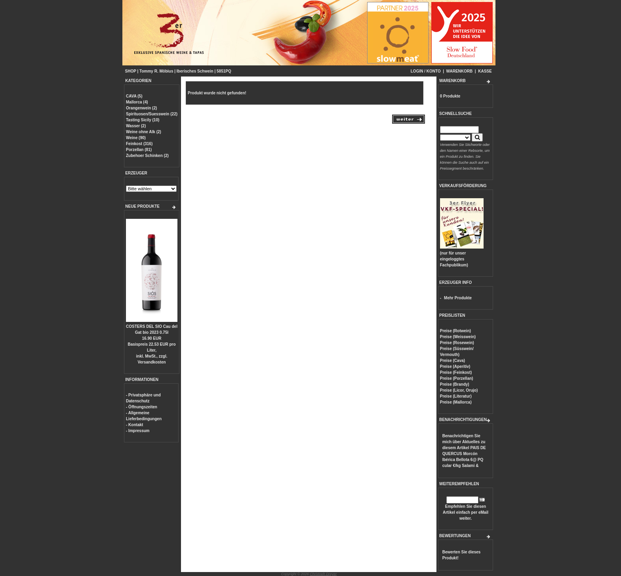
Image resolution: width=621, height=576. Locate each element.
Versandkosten (151, 362)
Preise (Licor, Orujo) (459, 390)
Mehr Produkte (458, 298)
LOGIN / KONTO (426, 71)
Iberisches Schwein (195, 71)
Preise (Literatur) (456, 396)
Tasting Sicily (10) (142, 120)
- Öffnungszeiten (141, 407)
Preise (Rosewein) (457, 343)
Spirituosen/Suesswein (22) (151, 114)
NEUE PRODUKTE (142, 206)
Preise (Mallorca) (456, 402)
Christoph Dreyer (323, 574)
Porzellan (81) (139, 149)
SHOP (130, 71)
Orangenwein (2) (141, 108)
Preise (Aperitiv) (455, 366)
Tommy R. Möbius (156, 71)
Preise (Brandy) (454, 384)
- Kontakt (134, 425)
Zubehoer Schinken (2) (147, 155)
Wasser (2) (136, 126)
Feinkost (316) (139, 144)
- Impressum (137, 431)
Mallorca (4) (137, 102)
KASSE (484, 71)
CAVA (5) (134, 96)
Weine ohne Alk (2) (143, 132)
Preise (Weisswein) (458, 337)
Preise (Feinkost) (456, 372)
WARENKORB (459, 71)
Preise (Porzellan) (456, 378)
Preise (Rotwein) (455, 331)
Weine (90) (136, 138)
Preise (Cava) (452, 360)
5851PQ (224, 71)
